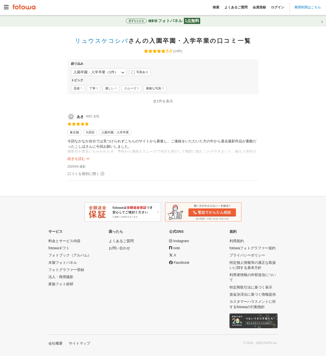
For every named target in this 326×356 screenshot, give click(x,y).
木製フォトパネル (62, 263)
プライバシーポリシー (247, 255)
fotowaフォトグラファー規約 (252, 248)
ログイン (277, 7)
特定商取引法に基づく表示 (250, 287)
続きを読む (76, 159)
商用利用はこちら (307, 7)
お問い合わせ (119, 248)
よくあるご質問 (236, 7)
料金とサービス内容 (64, 241)
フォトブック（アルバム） (69, 255)
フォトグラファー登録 (66, 270)
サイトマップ (79, 343)
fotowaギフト (59, 248)
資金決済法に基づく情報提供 (252, 294)
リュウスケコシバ (102, 40)
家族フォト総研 (60, 284)
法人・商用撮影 (60, 277)
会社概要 (55, 343)
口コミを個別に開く (83, 174)
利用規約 (236, 241)
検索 (216, 7)
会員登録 (259, 7)
